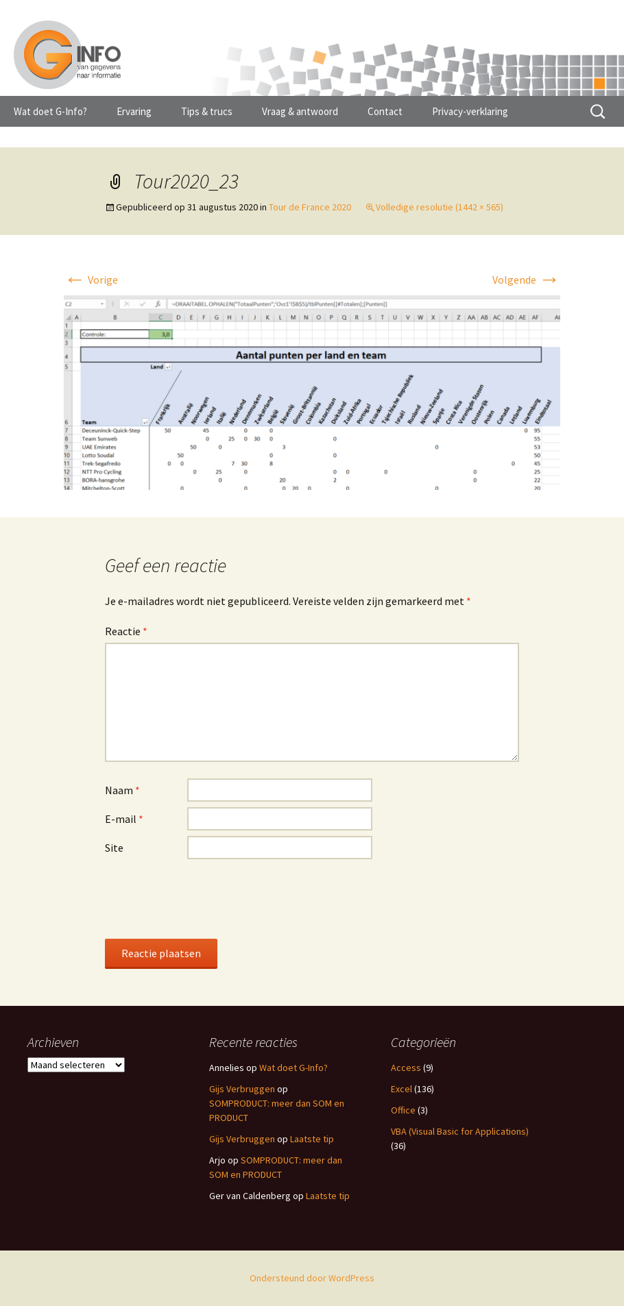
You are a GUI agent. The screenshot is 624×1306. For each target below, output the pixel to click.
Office (403, 1110)
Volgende (526, 279)
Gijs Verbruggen (242, 1089)
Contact (385, 111)
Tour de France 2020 (310, 207)
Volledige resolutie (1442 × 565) (439, 207)
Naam (122, 790)
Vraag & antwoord (300, 111)
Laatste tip (312, 1139)
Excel (401, 1089)
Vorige (91, 279)
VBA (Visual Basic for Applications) (460, 1131)
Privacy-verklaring (470, 111)
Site (114, 847)
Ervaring (134, 111)
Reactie (126, 631)
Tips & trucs (206, 111)
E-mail (124, 819)
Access (406, 1067)
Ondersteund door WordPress (312, 1278)
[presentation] (209, 898)
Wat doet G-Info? (50, 111)
